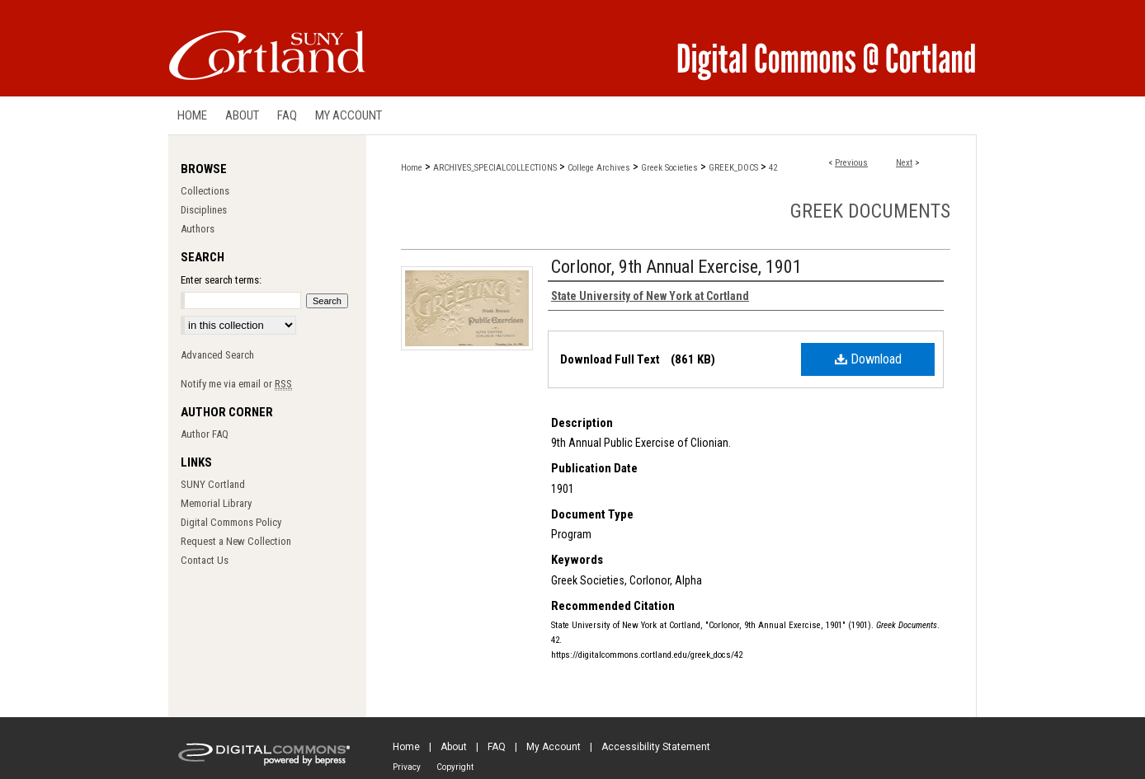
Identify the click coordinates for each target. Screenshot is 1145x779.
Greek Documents (870, 211)
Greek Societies (669, 167)
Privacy (407, 767)
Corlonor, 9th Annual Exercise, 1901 (676, 266)
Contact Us (205, 560)
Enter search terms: (221, 280)
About (454, 747)
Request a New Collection (236, 541)
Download (868, 359)
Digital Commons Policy (231, 522)
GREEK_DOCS (733, 167)
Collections (205, 191)
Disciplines (204, 210)
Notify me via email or (236, 384)
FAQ (497, 747)
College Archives (599, 167)
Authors (197, 229)
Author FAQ (205, 434)
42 (773, 167)
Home (411, 167)
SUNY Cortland (213, 484)
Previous (851, 162)
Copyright (455, 767)
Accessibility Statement (655, 747)
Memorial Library (216, 503)
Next (904, 162)
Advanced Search (217, 355)
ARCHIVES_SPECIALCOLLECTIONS (495, 167)
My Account (553, 747)
